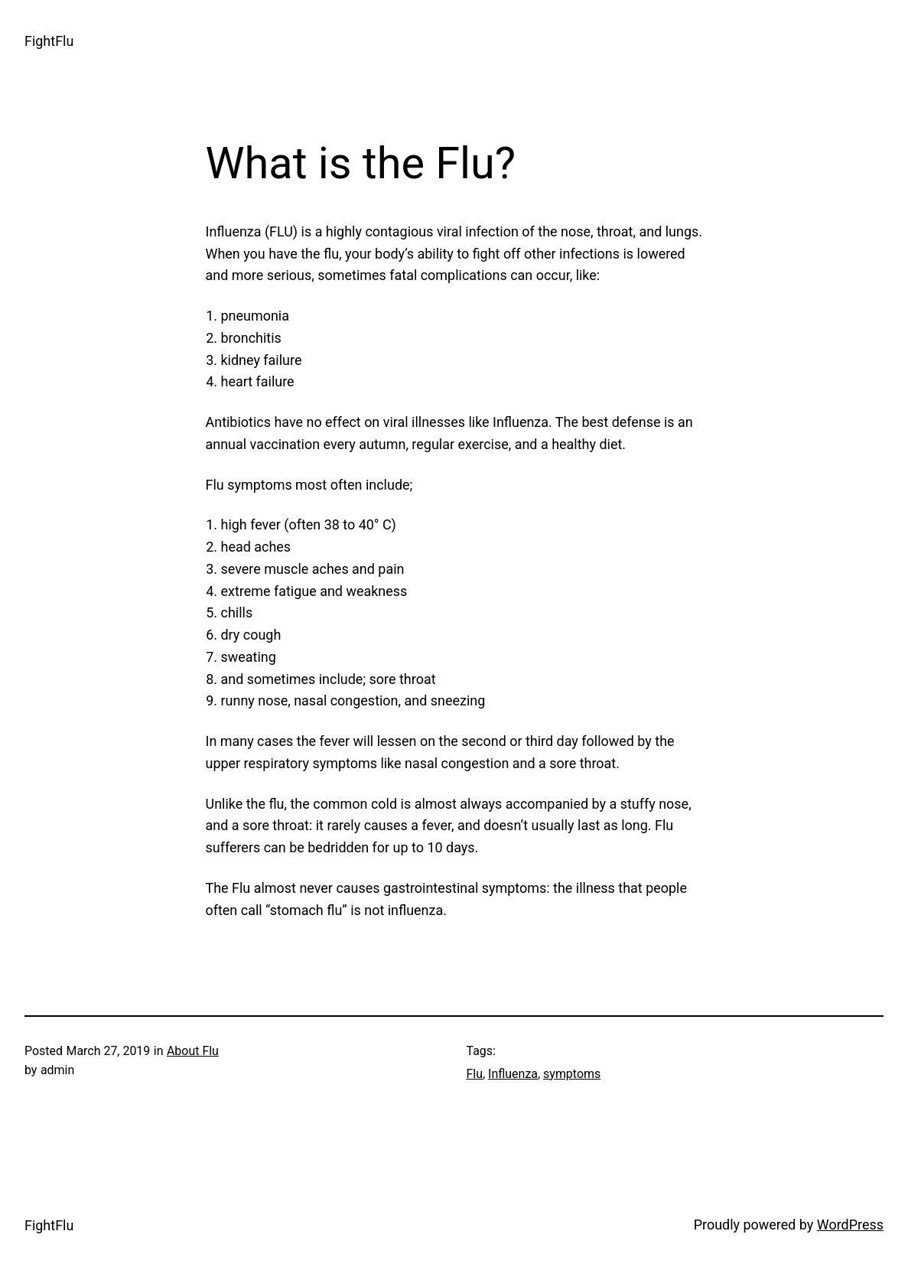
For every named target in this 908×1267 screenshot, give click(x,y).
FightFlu (48, 41)
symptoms (571, 1074)
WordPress (850, 1225)
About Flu (193, 1051)
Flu (475, 1074)
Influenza (513, 1074)
